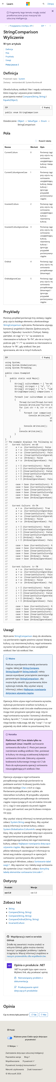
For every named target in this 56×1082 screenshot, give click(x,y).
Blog (26, 1057)
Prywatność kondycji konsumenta (20, 1065)
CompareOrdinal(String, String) (24, 919)
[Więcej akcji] (50, 26)
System (22, 78)
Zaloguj (50, 3)
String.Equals (12, 671)
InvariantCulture (16, 922)
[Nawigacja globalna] (3, 3)
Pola (7, 53)
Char (23, 787)
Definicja (9, 49)
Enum (44, 120)
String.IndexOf (30, 671)
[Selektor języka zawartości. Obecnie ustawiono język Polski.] (11, 1030)
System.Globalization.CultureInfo (19, 829)
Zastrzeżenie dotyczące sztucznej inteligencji (24, 1053)
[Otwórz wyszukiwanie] (43, 3)
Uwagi (8, 60)
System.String (17, 822)
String (11, 908)
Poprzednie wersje (13, 1057)
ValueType (33, 120)
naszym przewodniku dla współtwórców (26, 956)
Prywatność (28, 1061)
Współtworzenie (12, 1061)
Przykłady (10, 56)
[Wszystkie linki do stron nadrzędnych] (5, 26)
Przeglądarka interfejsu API (21, 25)
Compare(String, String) (34, 96)
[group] (28, 224)
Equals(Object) (10, 99)
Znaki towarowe (34, 1069)
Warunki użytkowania (15, 1069)
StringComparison (12, 324)
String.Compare (31, 667)
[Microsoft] (28, 4)
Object (21, 120)
